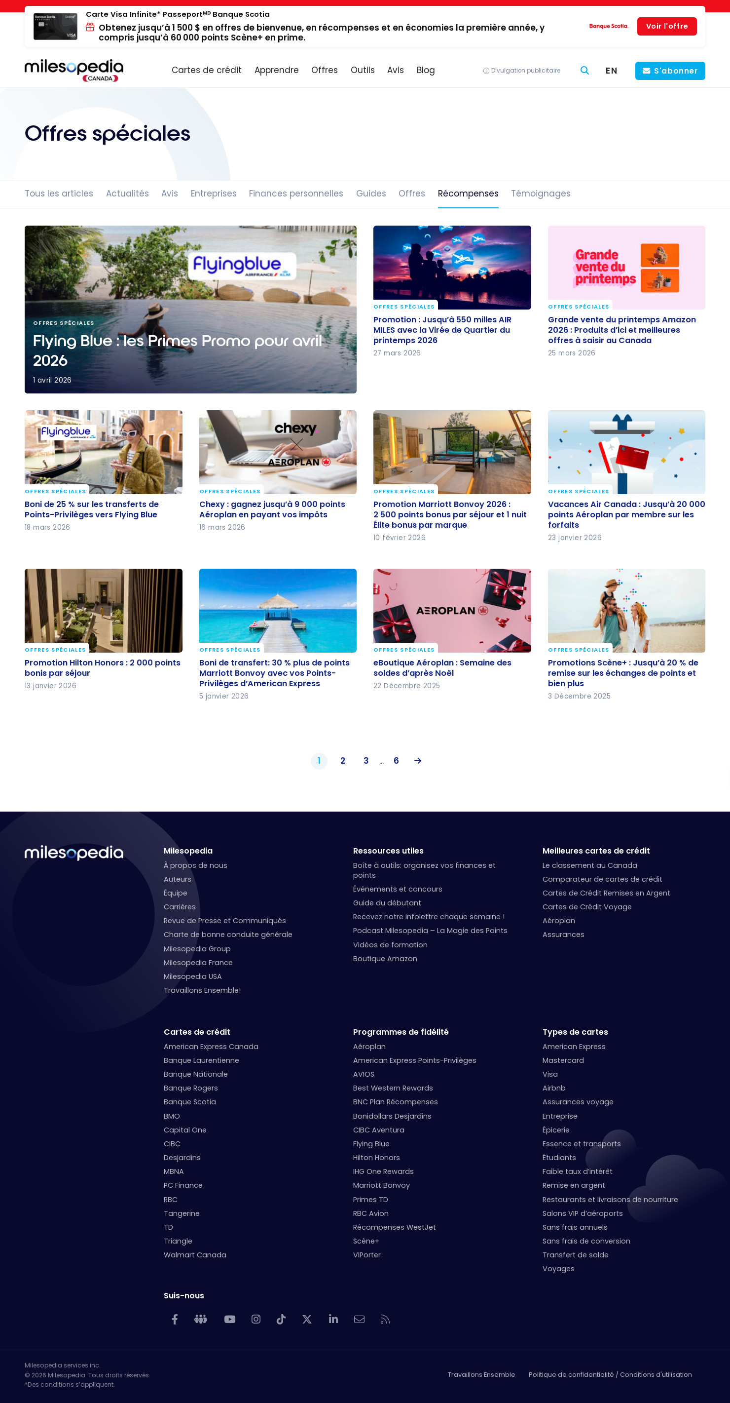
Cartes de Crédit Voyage (587, 907)
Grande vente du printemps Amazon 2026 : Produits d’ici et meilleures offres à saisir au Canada (622, 329)
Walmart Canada (195, 1255)
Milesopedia (188, 851)
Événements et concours (397, 889)
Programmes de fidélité (401, 1032)
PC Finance (183, 1185)
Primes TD (370, 1200)
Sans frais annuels (575, 1227)
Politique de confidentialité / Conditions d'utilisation (610, 1374)
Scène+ (366, 1241)
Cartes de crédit (197, 1032)
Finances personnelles (296, 193)
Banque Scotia (190, 1102)
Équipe (175, 893)
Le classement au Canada (590, 865)
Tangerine (182, 1213)
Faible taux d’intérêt (578, 1171)
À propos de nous (195, 865)
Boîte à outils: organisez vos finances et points (424, 870)
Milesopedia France (198, 963)
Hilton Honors (376, 1158)
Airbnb (554, 1088)
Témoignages (541, 193)
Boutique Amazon (385, 959)
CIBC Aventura (378, 1130)
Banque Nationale (196, 1074)
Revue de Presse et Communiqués (225, 921)
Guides (371, 193)
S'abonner (676, 71)
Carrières (180, 907)
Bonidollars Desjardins (392, 1116)
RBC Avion (371, 1213)
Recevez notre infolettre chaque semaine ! (429, 917)
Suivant (415, 761)
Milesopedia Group (197, 949)
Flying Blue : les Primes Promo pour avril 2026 (191, 309)
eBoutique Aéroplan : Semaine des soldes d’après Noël (442, 668)
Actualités (127, 193)
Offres (412, 193)
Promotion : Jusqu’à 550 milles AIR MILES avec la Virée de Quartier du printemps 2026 (442, 329)
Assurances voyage (578, 1102)
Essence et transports (582, 1144)
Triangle (178, 1241)
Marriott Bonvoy (381, 1185)
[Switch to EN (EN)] (611, 70)
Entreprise (560, 1116)
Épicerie (556, 1130)
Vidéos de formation (390, 945)
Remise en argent (574, 1185)
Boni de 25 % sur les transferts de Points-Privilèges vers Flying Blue (92, 509)
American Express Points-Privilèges (414, 1060)
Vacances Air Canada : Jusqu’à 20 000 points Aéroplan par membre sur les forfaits (626, 514)
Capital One (185, 1130)
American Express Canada (211, 1047)
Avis (169, 193)
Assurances (563, 934)
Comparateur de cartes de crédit (602, 879)
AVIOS (363, 1074)
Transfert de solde (576, 1255)
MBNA (174, 1171)
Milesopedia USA (193, 976)
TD (168, 1227)
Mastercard (563, 1060)
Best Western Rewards (393, 1088)
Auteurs (177, 879)
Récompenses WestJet (394, 1227)
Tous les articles (59, 193)
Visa (550, 1074)
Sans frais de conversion (586, 1241)
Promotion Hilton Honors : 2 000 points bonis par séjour (103, 668)
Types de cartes (575, 1032)
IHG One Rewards (383, 1171)
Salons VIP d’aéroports (583, 1213)
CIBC (172, 1144)
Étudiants (559, 1158)
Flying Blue (371, 1144)
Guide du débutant (387, 903)
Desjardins (182, 1158)
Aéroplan (559, 921)
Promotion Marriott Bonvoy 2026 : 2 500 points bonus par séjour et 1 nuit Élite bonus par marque (450, 514)
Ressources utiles (388, 851)
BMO (172, 1116)
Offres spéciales (404, 307)
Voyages (559, 1269)
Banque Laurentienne (201, 1060)
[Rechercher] (585, 71)
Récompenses (468, 193)
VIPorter (367, 1255)
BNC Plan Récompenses (395, 1102)
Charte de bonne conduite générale (228, 934)
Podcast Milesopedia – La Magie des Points (430, 930)
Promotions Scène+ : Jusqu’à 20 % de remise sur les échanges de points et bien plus (623, 673)
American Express (574, 1047)
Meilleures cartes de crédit (596, 851)
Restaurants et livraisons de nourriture (610, 1200)
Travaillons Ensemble (481, 1374)
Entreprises (214, 193)
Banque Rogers (191, 1088)
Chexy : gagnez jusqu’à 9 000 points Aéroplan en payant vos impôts (272, 509)
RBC (171, 1200)
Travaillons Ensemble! (202, 990)
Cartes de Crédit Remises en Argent (606, 893)
